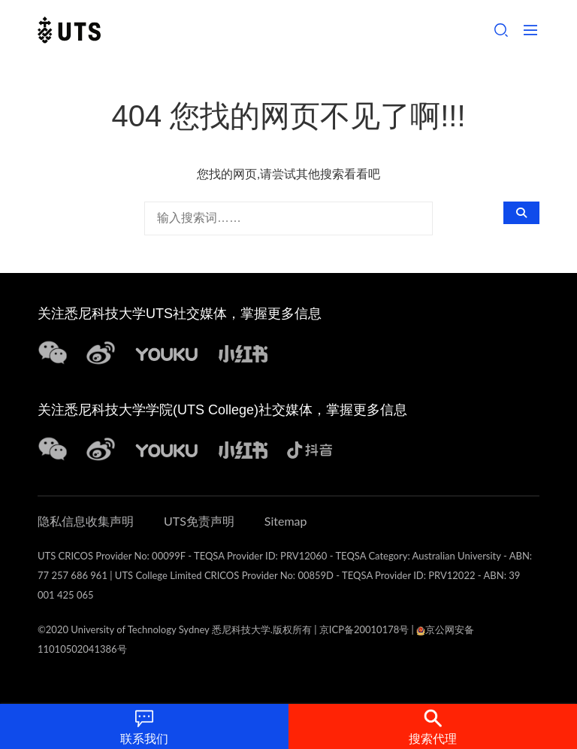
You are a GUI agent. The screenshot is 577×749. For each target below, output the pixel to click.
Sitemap (285, 521)
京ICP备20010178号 (364, 629)
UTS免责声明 (199, 521)
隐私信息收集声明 (86, 521)
